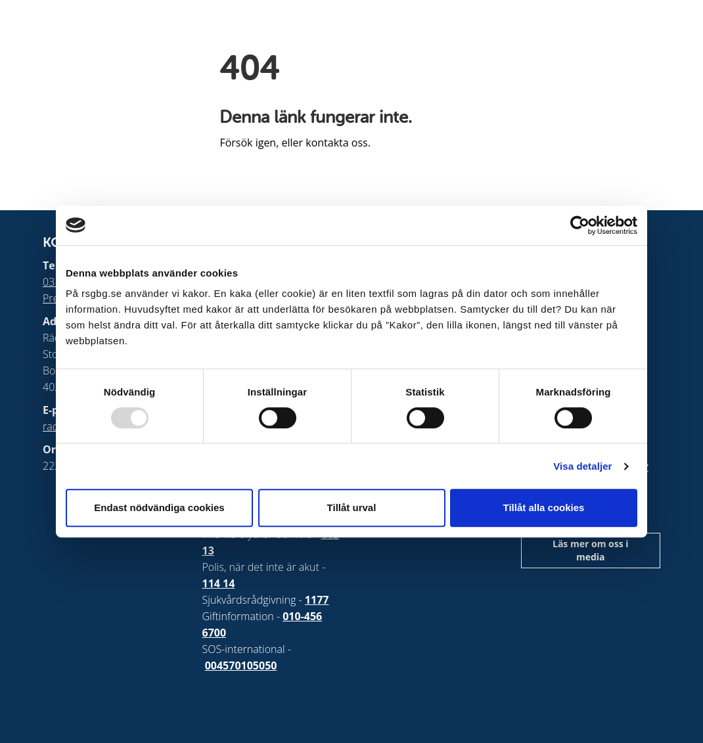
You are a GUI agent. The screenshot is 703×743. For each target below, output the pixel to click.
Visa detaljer (582, 466)
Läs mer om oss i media (591, 550)
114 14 (218, 583)
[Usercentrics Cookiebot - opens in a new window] (579, 225)
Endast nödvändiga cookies (159, 507)
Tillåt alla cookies (544, 507)
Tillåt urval (351, 507)
